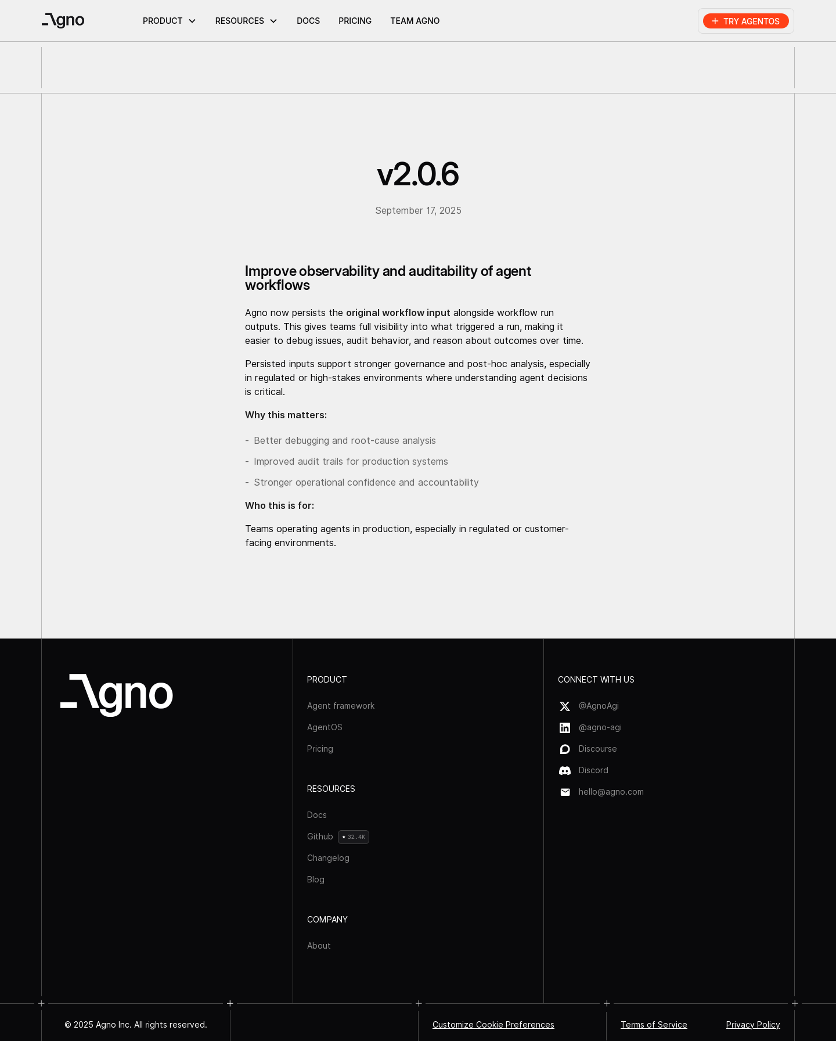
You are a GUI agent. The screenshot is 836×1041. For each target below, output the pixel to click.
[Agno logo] (116, 695)
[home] (89, 20)
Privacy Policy (753, 1024)
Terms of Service (654, 1024)
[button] (170, 20)
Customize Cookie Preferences (493, 1024)
